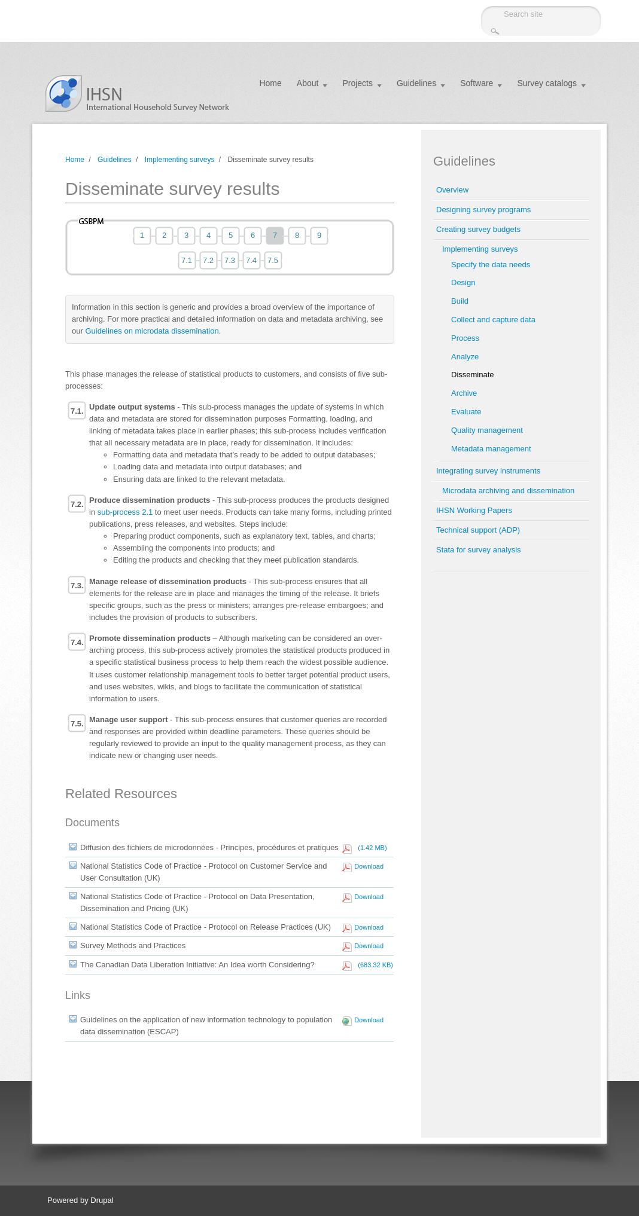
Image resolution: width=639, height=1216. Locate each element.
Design (463, 282)
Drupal (101, 1200)
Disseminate (472, 374)
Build (459, 301)
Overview (452, 189)
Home (270, 83)
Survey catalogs (547, 83)
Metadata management (491, 448)
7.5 (272, 260)
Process (465, 338)
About (308, 83)
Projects (357, 83)
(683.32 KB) (373, 964)
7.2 (208, 260)
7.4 (251, 260)
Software (476, 83)
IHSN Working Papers (474, 510)
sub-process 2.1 (125, 512)
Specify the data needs (490, 264)
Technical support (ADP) (478, 529)
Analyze (465, 356)
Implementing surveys (180, 159)
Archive (464, 393)
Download (369, 866)
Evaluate (466, 411)
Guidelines (416, 83)
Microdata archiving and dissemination (508, 490)
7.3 (229, 260)
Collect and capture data (493, 319)
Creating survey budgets (478, 229)
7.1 (186, 260)
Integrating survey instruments (488, 470)
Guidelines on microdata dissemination (151, 330)
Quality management (487, 430)
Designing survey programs (483, 209)
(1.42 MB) (370, 847)
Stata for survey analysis (478, 549)
